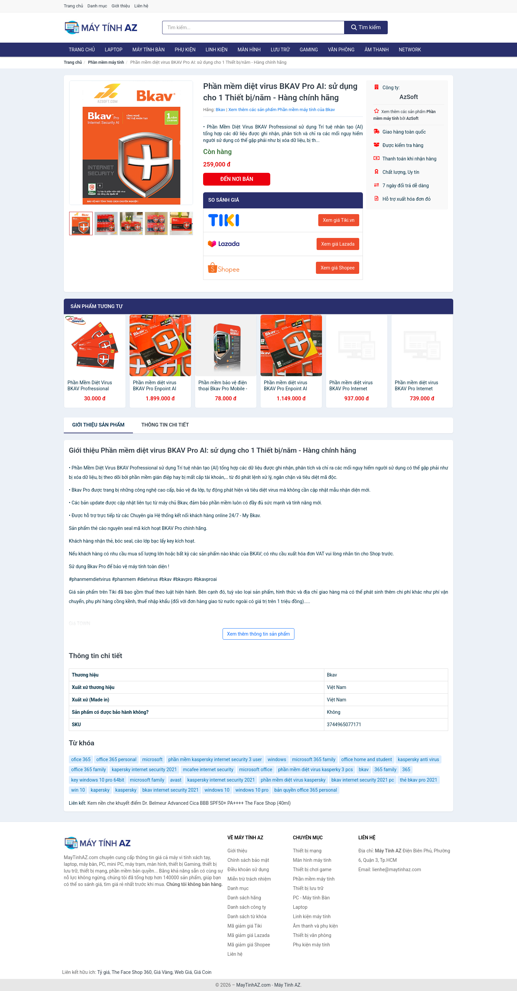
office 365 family (88, 769)
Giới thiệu (120, 5)
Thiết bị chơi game (312, 869)
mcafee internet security (208, 769)
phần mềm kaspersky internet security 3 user (215, 759)
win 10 (78, 790)
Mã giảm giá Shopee (249, 944)
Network (410, 49)
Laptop (113, 49)
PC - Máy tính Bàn (311, 897)
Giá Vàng (163, 972)
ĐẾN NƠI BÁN (236, 179)
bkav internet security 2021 (170, 790)
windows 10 (217, 790)
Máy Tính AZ (287, 985)
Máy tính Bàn (149, 49)
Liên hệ (141, 5)
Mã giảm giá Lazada (249, 935)
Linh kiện (216, 49)
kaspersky (126, 790)
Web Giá (183, 972)
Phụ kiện (185, 49)
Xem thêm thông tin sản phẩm (258, 634)
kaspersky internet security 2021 (221, 780)
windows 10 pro (251, 790)
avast (176, 780)
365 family (385, 769)
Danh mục (97, 5)
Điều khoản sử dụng (248, 869)
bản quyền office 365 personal (305, 790)
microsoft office (255, 769)
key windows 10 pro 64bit (97, 780)
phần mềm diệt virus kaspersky (293, 780)
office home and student (366, 759)
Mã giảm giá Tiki (245, 926)
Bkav (220, 109)
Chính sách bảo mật (248, 860)
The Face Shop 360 (131, 972)
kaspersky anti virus (418, 759)
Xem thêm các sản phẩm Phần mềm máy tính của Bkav (281, 109)
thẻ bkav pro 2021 (418, 780)
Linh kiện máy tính (312, 916)
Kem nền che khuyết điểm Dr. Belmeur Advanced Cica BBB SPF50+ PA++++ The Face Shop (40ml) (189, 803)
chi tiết (165, 425)
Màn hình (249, 49)
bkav (364, 769)
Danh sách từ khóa (247, 916)
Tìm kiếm (366, 27)
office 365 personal (116, 759)
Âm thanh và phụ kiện (315, 926)
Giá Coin (202, 972)
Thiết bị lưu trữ (308, 888)
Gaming (309, 49)
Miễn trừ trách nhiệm (249, 879)
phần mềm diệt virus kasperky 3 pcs (315, 769)
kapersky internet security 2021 (144, 769)
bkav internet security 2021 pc (362, 780)
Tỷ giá (103, 972)
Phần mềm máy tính (106, 62)
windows (277, 759)
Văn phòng (341, 49)
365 (406, 769)
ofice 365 (81, 759)
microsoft (152, 759)
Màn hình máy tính (312, 860)
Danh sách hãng (244, 897)
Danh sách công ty (247, 907)
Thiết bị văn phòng (312, 935)
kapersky (100, 790)
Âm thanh (377, 49)
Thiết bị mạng (307, 850)
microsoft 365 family (313, 759)
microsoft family (147, 780)
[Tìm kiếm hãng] (253, 27)
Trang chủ (73, 5)
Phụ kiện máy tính (311, 944)
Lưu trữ (280, 49)
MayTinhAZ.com (253, 985)
